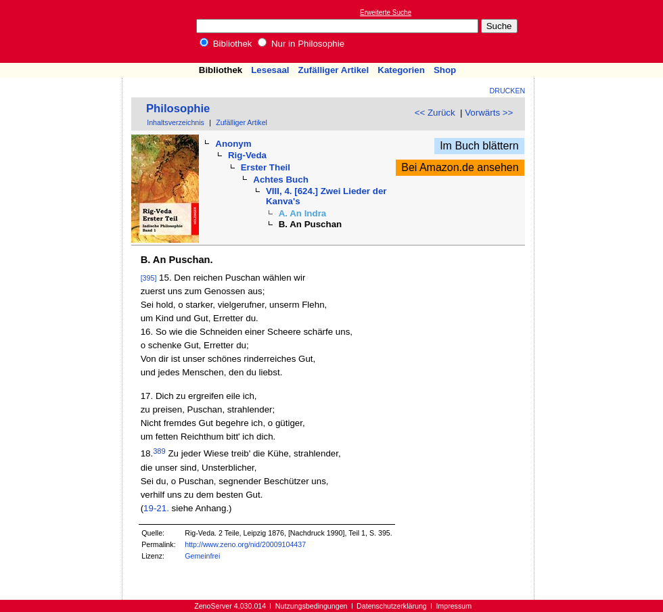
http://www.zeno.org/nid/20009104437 (245, 544)
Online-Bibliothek (64, 31)
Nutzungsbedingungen (311, 606)
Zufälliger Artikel (333, 70)
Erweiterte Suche (385, 12)
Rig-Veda (247, 155)
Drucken (508, 91)
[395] (149, 278)
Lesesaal (270, 70)
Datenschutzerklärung (392, 606)
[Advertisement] (601, 31)
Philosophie (178, 108)
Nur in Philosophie (301, 44)
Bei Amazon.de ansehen (459, 167)
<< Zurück (435, 113)
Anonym (233, 144)
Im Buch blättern (479, 145)
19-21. (156, 508)
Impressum (454, 606)
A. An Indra (303, 213)
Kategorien (401, 70)
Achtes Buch (280, 179)
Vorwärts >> (489, 113)
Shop (445, 70)
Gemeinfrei (202, 556)
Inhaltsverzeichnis (175, 122)
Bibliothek (226, 44)
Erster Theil (265, 167)
